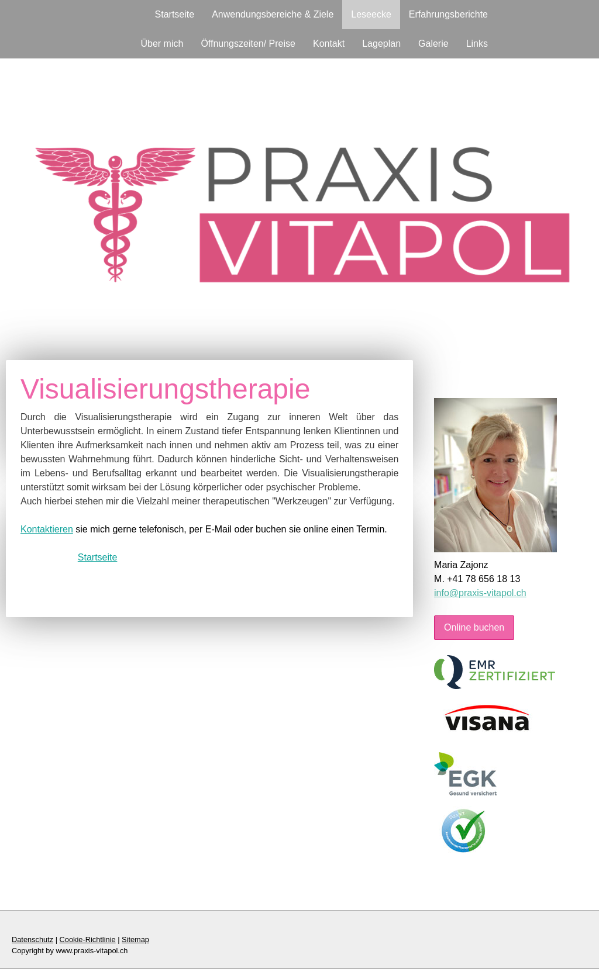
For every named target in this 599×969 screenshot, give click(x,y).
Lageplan (381, 44)
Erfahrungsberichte (448, 14)
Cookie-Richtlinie (88, 939)
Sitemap (135, 939)
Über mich (161, 44)
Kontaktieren (46, 529)
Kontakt (329, 44)
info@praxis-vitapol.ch (480, 593)
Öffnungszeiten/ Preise (248, 44)
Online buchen (474, 627)
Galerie (433, 44)
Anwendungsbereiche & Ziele (272, 14)
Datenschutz (32, 939)
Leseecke (371, 14)
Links (477, 44)
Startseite (175, 14)
